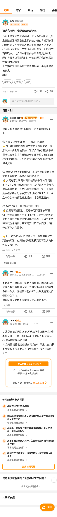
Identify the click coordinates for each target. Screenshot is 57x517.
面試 (28, 81)
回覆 (48, 256)
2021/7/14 (19, 21)
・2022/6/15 (33, 324)
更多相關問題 (28, 466)
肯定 (30, 256)
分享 (51, 91)
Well (12, 271)
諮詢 (42, 10)
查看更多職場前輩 (29, 486)
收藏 (40, 91)
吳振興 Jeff (15, 118)
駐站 (30, 10)
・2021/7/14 (32, 121)
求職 (18, 81)
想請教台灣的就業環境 (18, 406)
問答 (6, 10)
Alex (12, 320)
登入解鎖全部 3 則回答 (28, 364)
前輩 (18, 10)
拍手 (12, 256)
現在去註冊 (38, 383)
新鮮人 (7, 81)
